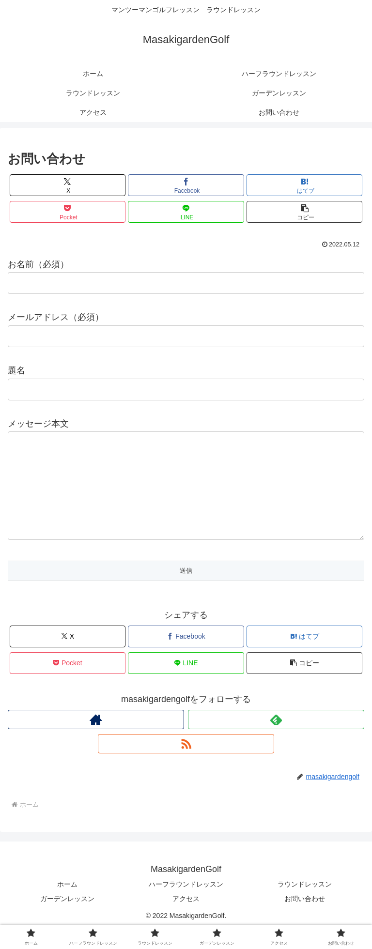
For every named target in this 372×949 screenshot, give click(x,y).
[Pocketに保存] (67, 212)
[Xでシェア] (67, 185)
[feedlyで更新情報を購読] (276, 739)
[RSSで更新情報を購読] (186, 763)
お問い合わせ (304, 918)
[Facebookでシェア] (186, 185)
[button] (304, 212)
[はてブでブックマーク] (304, 185)
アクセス (186, 918)
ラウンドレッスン (305, 903)
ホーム (67, 903)
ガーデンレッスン (67, 918)
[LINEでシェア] (186, 212)
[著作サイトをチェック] (96, 739)
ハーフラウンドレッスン (186, 903)
